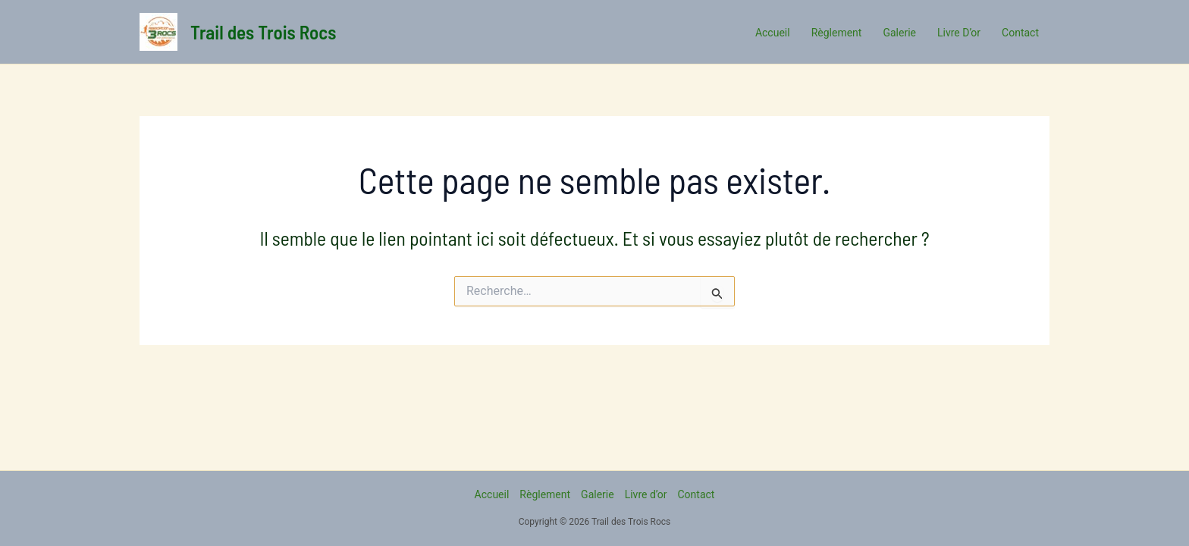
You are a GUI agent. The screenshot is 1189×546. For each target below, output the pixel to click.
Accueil (492, 494)
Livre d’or (646, 494)
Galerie (597, 494)
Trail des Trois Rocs (263, 31)
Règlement (544, 494)
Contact (695, 494)
